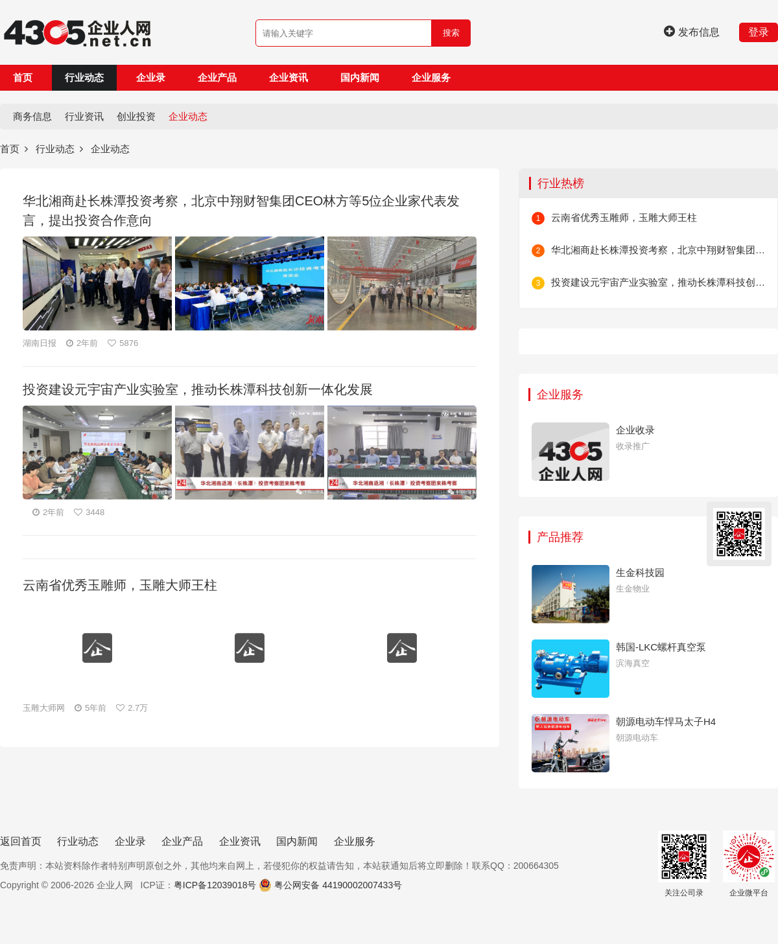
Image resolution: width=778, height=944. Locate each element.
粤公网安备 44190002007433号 (338, 885)
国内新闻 (359, 77)
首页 (22, 77)
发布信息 (692, 32)
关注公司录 (684, 864)
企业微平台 (749, 864)
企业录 (150, 77)
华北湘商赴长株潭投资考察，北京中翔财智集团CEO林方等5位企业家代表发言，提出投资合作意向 (658, 249)
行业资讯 (84, 116)
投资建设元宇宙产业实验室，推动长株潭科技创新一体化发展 (658, 282)
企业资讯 (288, 77)
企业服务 (431, 77)
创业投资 (136, 116)
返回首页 (20, 841)
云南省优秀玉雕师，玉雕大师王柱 (624, 217)
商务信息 (32, 116)
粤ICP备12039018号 (215, 885)
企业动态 (188, 116)
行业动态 (84, 77)
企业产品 (217, 77)
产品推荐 (560, 537)
